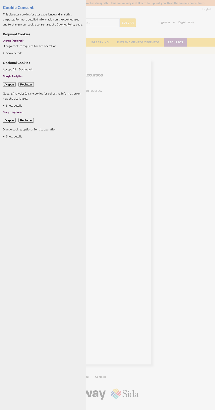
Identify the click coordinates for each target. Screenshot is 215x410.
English (207, 9)
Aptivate (135, 405)
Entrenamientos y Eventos (138, 42)
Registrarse (186, 22)
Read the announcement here (185, 3)
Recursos (175, 42)
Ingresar (164, 22)
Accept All (9, 69)
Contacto (100, 376)
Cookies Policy (66, 24)
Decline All (26, 69)
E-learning (100, 42)
